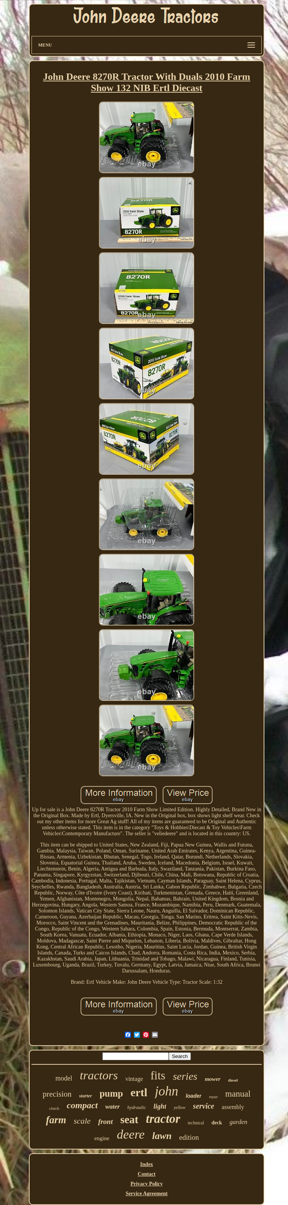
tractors (99, 1075)
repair (213, 1097)
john (166, 1091)
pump (111, 1093)
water (112, 1106)
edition (189, 1137)
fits (157, 1075)
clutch (54, 1108)
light (159, 1106)
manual (238, 1093)
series (185, 1076)
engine (101, 1138)
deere (130, 1134)
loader (193, 1096)
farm (56, 1119)
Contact (146, 1174)
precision (57, 1093)
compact (82, 1105)
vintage (134, 1079)
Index (146, 1164)
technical (196, 1122)
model (64, 1078)
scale (82, 1120)
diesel (233, 1080)
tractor (163, 1118)
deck (217, 1122)
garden (239, 1121)
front (105, 1121)
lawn (162, 1135)
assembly (233, 1107)
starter (85, 1095)
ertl (138, 1092)
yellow (179, 1107)
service (203, 1106)
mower (212, 1079)
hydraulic (136, 1107)
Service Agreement (147, 1193)
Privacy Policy (146, 1184)
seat (129, 1119)
